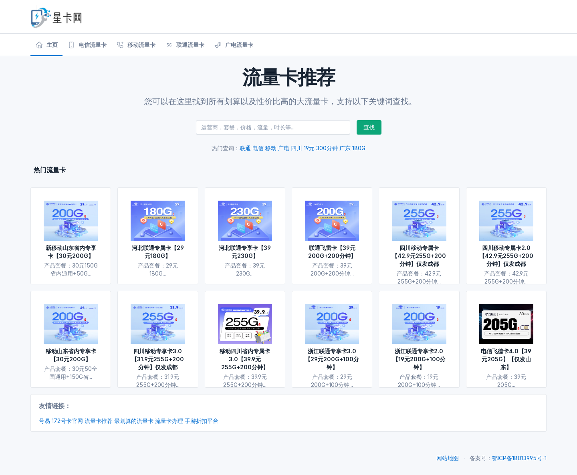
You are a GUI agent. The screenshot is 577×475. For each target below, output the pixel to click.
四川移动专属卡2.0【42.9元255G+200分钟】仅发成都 (506, 255)
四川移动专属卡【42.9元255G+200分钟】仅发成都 (419, 255)
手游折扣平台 (201, 420)
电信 (258, 148)
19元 (309, 148)
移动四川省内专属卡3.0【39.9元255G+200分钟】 (245, 359)
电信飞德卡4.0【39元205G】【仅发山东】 (506, 359)
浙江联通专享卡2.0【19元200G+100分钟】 (419, 359)
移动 (270, 148)
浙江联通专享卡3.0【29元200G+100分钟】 (332, 359)
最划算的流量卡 (133, 420)
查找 (369, 127)
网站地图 (447, 458)
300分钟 (327, 148)
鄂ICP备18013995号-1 (519, 458)
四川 (296, 148)
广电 (283, 148)
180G (358, 148)
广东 (345, 148)
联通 (245, 148)
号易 (44, 420)
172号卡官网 (67, 420)
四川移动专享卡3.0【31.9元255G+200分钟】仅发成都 (157, 359)
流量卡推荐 (99, 420)
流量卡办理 (169, 420)
